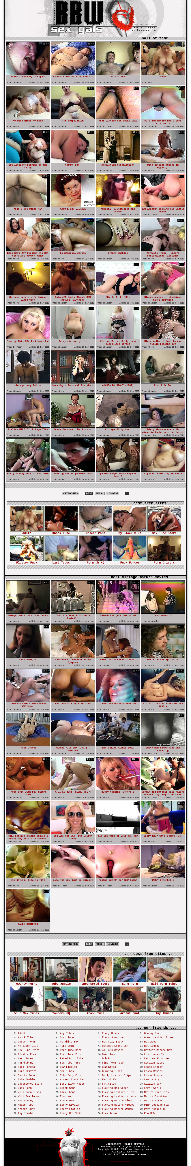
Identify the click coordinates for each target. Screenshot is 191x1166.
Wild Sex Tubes (27, 1012)
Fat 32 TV (109, 1079)
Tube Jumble (61, 983)
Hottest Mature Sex (158, 1050)
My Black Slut (130, 532)
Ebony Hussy (110, 1033)
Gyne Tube (109, 1054)
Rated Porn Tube (71, 1058)
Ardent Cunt (130, 1012)
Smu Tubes (67, 1071)
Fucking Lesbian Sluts (118, 1092)
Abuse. (142, 1154)
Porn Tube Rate (71, 1050)
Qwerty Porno (27, 983)
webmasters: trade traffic (125, 1144)
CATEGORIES (70, 493)
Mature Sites (153, 1100)
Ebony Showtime (113, 1037)
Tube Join (67, 1046)
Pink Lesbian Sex (156, 1104)
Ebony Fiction (70, 1109)
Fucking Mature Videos (118, 1104)
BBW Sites (109, 1067)
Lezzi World (152, 1088)
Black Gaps (67, 1088)
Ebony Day (67, 1100)
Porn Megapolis (155, 1109)
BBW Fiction (68, 1067)
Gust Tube (67, 1037)
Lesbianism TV (154, 1054)
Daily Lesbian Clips (116, 1075)
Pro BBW (149, 1113)
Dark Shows (67, 1092)
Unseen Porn (95, 532)
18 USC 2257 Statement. (120, 1154)
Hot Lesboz (152, 1046)
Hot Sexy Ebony (113, 1041)
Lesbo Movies (153, 1071)
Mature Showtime (155, 1096)
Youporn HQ (61, 1012)
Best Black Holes (72, 1083)
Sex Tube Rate (70, 1062)
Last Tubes (61, 561)
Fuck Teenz (109, 1113)
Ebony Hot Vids (71, 1113)
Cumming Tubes (112, 1071)
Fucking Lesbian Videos (119, 1096)
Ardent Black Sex (72, 1079)
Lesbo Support (154, 1075)
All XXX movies (113, 1050)
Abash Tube (95, 1012)
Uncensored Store (95, 983)
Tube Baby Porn (71, 1075)
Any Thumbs (164, 1012)
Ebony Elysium (70, 1104)
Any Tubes (67, 1033)
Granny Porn (152, 1033)
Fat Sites (109, 1083)
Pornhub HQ (95, 561)
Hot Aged (150, 1041)
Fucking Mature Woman (117, 1109)
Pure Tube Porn (71, 1054)
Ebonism (65, 1096)
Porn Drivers (164, 561)
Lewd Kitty (152, 1079)
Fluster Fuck (27, 561)
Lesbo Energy (153, 1067)
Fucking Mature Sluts (117, 1100)
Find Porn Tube (113, 1062)
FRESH (100, 493)
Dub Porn (108, 1058)
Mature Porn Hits (156, 1092)
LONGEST (112, 493)
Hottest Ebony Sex (115, 1046)
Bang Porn (130, 983)
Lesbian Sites (154, 1062)
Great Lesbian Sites (158, 1037)
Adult (27, 532)
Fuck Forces (130, 561)
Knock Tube (61, 532)
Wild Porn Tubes (164, 983)
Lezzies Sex (152, 1083)
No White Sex (69, 1041)
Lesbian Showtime (156, 1058)
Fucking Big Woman (115, 1088)
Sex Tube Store (164, 532)
